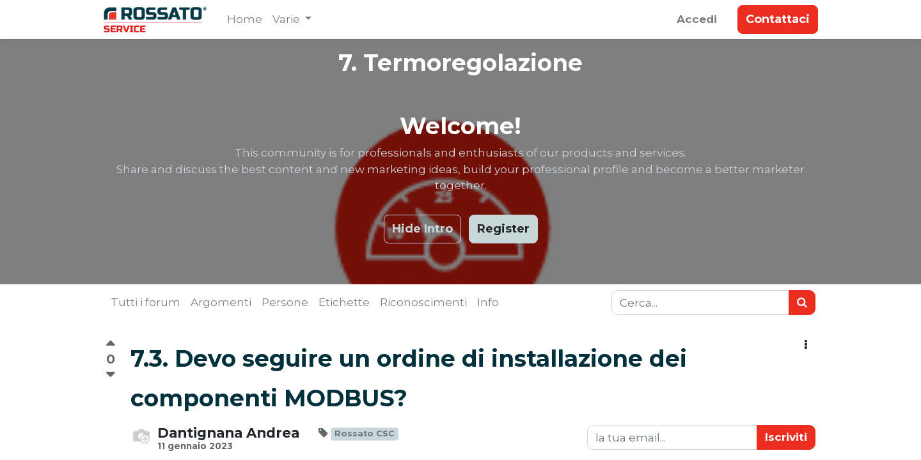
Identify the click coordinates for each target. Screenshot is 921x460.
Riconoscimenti (423, 302)
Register (503, 229)
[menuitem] (247, 19)
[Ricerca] (802, 303)
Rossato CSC (365, 433)
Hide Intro (422, 229)
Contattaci (775, 19)
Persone (285, 302)
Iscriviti (786, 437)
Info (488, 302)
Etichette (344, 302)
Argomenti (221, 302)
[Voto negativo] (110, 374)
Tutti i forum (145, 302)
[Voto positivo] (110, 345)
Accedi (694, 19)
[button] (805, 345)
